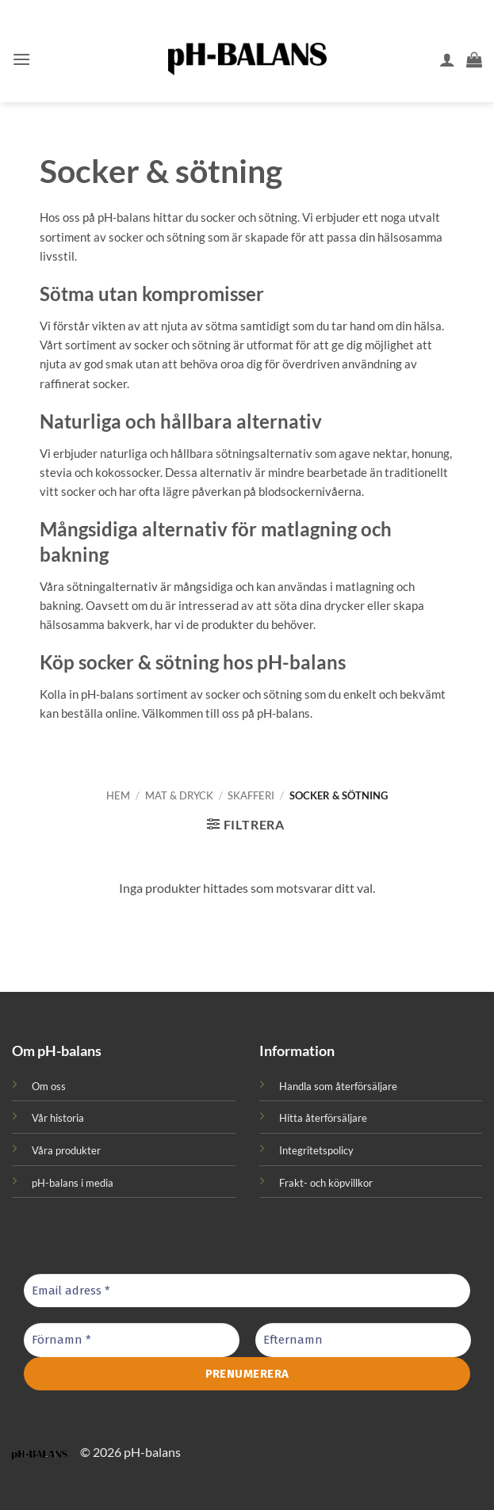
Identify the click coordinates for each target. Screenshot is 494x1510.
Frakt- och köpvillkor (326, 1182)
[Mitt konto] (447, 59)
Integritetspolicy (316, 1150)
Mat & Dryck (179, 795)
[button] (21, 59)
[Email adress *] (247, 1291)
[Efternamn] (363, 1340)
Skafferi (251, 795)
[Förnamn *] (131, 1340)
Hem (118, 795)
